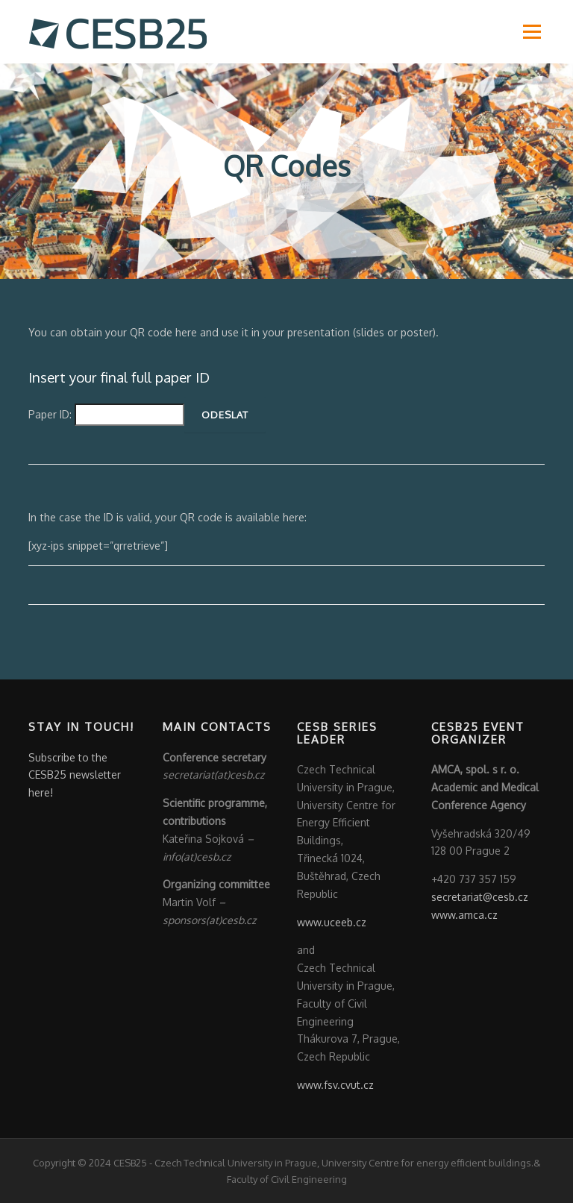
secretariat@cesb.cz (479, 897)
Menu (532, 31)
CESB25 (130, 1163)
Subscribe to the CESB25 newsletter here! (74, 775)
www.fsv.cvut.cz (335, 1084)
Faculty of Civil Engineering (287, 1179)
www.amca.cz (464, 914)
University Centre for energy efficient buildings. (427, 1163)
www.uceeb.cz (331, 922)
